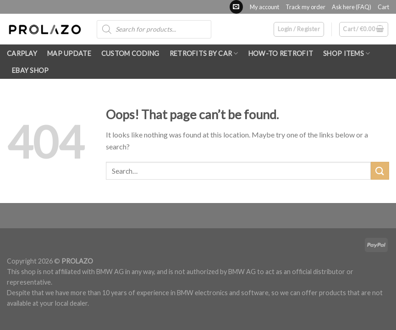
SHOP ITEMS (346, 53)
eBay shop (30, 70)
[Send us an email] (236, 7)
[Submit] (380, 171)
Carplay (22, 53)
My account (264, 7)
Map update (69, 53)
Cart (383, 7)
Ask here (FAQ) (351, 7)
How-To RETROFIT (280, 53)
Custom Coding (130, 53)
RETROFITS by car (204, 53)
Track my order (305, 7)
